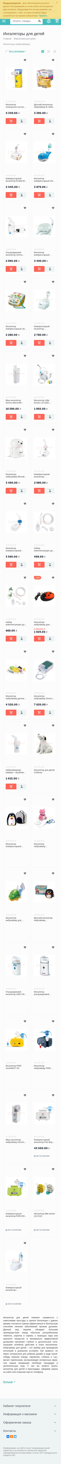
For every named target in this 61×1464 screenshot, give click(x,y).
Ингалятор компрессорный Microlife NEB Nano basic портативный (15, 549)
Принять (43, 15)
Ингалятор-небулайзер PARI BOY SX (42, 1067)
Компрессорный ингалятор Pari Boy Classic (43, 1141)
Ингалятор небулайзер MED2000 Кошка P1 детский (43, 845)
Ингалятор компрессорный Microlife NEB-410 (42, 253)
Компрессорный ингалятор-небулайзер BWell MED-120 (42, 475)
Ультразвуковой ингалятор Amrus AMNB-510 (14, 253)
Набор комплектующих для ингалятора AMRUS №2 (16, 623)
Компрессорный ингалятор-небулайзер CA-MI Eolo (15, 1289)
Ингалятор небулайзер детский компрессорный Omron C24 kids (15, 697)
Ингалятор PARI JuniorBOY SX (13, 1067)
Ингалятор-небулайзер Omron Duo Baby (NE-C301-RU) (44, 697)
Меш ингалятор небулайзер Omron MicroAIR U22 (15, 1141)
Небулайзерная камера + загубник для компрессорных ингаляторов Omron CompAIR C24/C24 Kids (15, 771)
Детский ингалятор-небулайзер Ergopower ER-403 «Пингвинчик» (43, 919)
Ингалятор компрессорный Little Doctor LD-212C (16, 327)
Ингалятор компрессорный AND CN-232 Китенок (44, 179)
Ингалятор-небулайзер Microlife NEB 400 (16, 475)
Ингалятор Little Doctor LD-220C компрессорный (41, 401)
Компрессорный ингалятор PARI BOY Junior (16, 1215)
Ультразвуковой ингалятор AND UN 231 (15, 993)
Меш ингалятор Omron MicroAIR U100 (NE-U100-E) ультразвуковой (15, 401)
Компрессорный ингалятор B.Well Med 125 (16, 179)
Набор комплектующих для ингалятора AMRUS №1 (44, 549)
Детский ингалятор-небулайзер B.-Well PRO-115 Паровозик (44, 105)
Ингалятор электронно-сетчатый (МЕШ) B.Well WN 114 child (16, 105)
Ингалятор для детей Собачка (44, 771)
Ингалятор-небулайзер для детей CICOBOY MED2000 (14, 919)
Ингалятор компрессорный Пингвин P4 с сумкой (16, 845)
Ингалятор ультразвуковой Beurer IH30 (41, 993)
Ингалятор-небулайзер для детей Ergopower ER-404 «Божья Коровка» (44, 623)
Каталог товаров (4, 21)
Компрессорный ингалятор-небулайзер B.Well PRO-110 (43, 327)
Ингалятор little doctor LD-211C (44, 1214)
